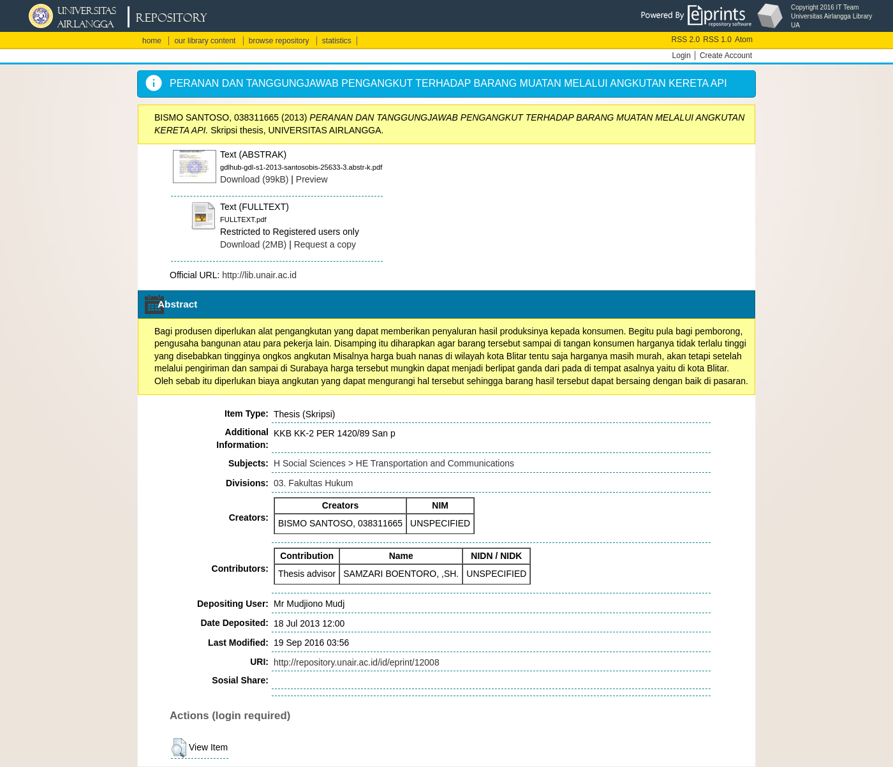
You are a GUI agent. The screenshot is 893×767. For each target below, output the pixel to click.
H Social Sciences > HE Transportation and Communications (394, 463)
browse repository (279, 40)
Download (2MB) (253, 244)
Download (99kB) (254, 179)
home (151, 40)
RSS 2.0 (686, 39)
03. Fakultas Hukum (313, 483)
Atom (744, 39)
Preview (312, 179)
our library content (204, 40)
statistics (336, 40)
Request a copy (325, 244)
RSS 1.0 (717, 39)
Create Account (726, 55)
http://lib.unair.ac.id (259, 275)
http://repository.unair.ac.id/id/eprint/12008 (356, 662)
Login (681, 55)
